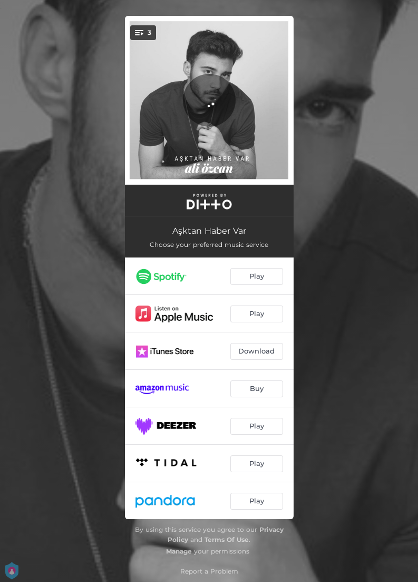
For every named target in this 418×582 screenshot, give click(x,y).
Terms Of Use (227, 539)
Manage (179, 551)
